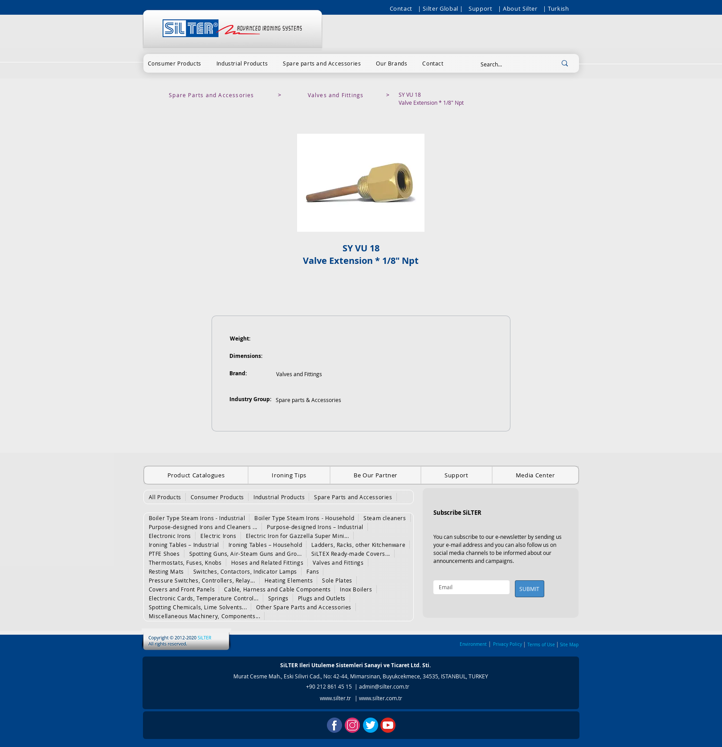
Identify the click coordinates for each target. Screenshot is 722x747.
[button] (174, 63)
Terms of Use (541, 645)
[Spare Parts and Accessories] (212, 95)
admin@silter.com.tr (384, 686)
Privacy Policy (507, 644)
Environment (473, 644)
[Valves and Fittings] (336, 95)
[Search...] (509, 64)
